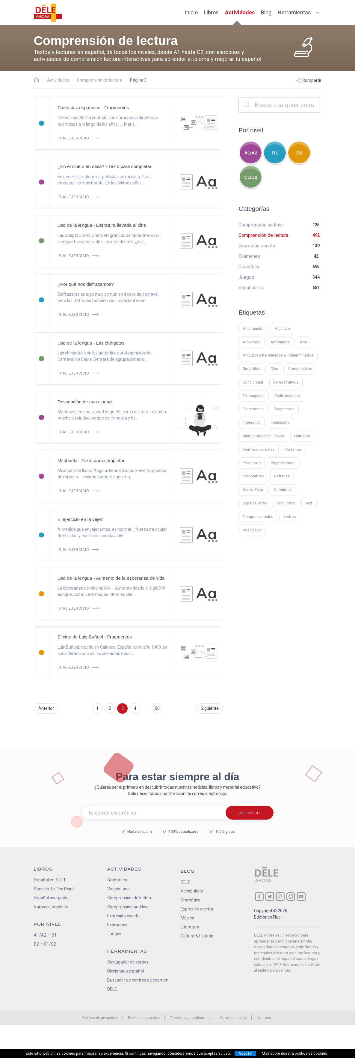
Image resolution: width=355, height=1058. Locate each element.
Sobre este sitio (233, 1017)
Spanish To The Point (54, 888)
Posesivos (252, 463)
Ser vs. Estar (253, 489)
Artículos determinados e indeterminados (278, 355)
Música (187, 918)
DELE (185, 882)
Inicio (191, 12)
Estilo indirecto (287, 395)
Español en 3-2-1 (50, 879)
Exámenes (117, 924)
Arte (303, 342)
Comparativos (300, 368)
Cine (274, 368)
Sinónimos (283, 489)
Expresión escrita (123, 915)
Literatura (190, 927)
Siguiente (210, 708)
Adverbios (251, 342)
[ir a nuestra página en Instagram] (290, 896)
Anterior (46, 708)
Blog (266, 12)
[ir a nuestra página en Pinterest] (280, 896)
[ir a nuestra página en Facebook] (259, 896)
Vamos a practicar (51, 906)
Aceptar (245, 1053)
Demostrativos (285, 382)
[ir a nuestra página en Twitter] (270, 896)
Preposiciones (283, 463)
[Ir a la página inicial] (38, 80)
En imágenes (254, 395)
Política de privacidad (100, 1017)
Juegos (114, 933)
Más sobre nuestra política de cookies (294, 1053)
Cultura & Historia (197, 936)
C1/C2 (250, 177)
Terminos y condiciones (190, 1017)
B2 (299, 152)
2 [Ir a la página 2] (110, 708)
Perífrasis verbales (258, 449)
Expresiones (253, 409)
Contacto (265, 1017)
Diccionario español (125, 971)
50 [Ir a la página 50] (157, 708)
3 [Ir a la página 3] (122, 708)
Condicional (253, 382)
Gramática (117, 879)
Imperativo (252, 422)
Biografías (251, 368)
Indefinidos (280, 422)
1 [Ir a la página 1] (97, 708)
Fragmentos (284, 409)
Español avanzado (51, 897)
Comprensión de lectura (129, 897)
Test (308, 503)
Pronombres (253, 476)
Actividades (240, 12)
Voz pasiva (252, 530)
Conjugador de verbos (128, 962)
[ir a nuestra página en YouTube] (301, 896)
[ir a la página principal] (48, 12)
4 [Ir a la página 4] (135, 708)
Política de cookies (144, 1017)
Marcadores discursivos (263, 436)
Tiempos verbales (258, 516)
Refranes (282, 476)
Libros (211, 12)
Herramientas (294, 12)
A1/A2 (250, 152)
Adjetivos (283, 328)
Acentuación (254, 328)
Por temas (293, 449)
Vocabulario (118, 888)
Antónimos (280, 342)
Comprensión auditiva (128, 906)
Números (302, 436)
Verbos (289, 516)
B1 (275, 152)
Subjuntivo (286, 503)
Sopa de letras (255, 503)
